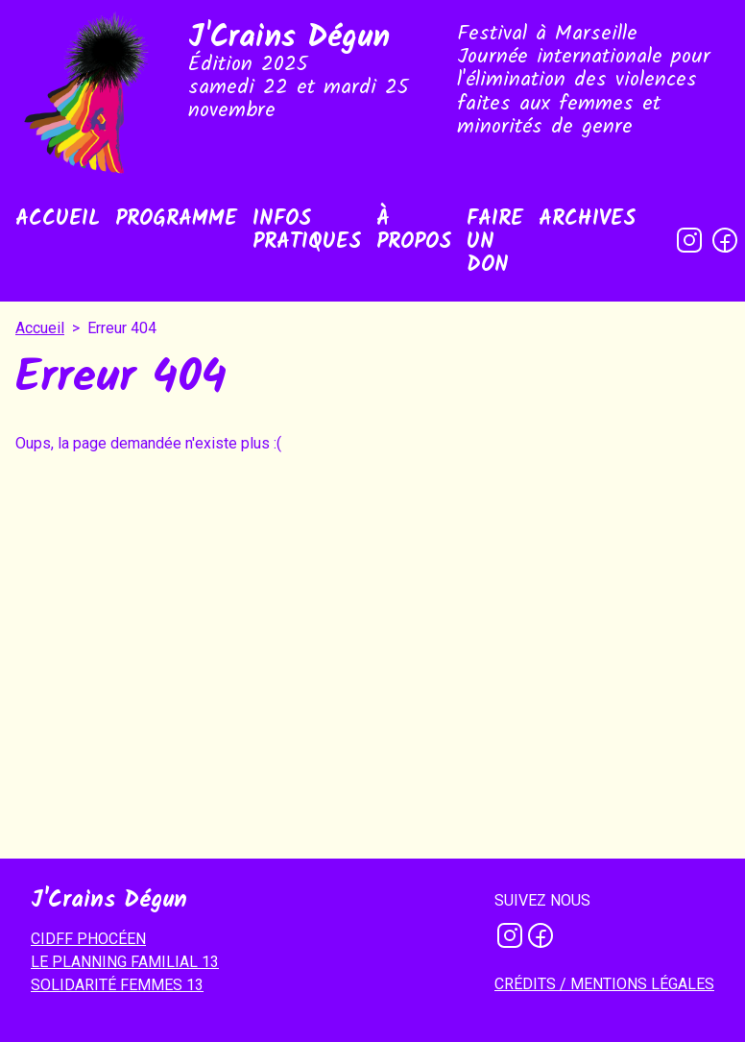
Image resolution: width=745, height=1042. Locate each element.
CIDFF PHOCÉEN (88, 939)
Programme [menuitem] (176, 219)
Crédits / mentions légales (604, 984)
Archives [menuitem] (587, 219)
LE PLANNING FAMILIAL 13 (125, 962)
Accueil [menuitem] (57, 219)
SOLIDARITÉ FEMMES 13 (117, 985)
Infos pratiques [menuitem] (306, 231)
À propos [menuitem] (413, 231)
